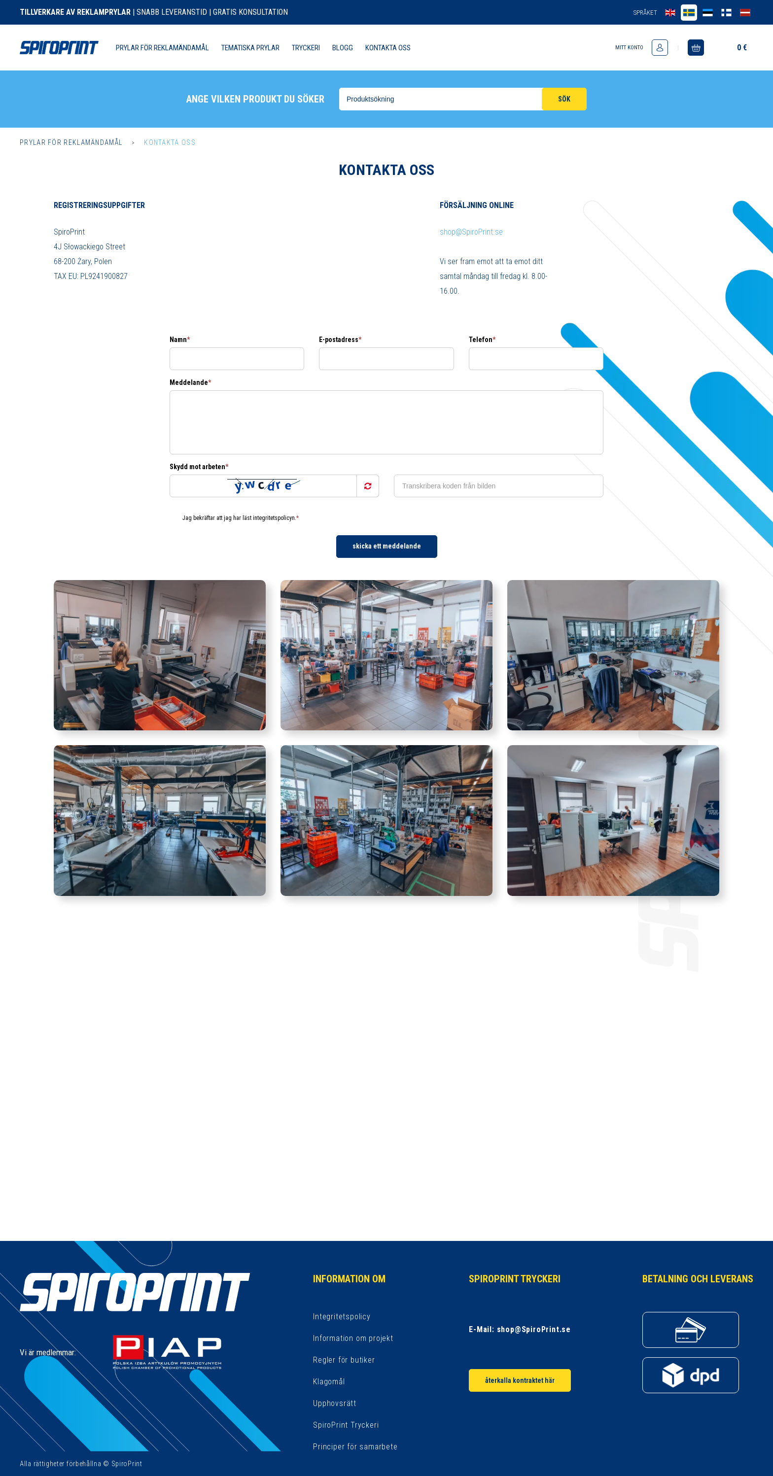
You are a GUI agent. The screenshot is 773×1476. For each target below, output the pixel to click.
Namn (180, 339)
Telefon (482, 339)
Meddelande (190, 382)
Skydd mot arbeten (199, 467)
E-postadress (340, 339)
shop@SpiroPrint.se (471, 232)
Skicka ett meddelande (386, 546)
